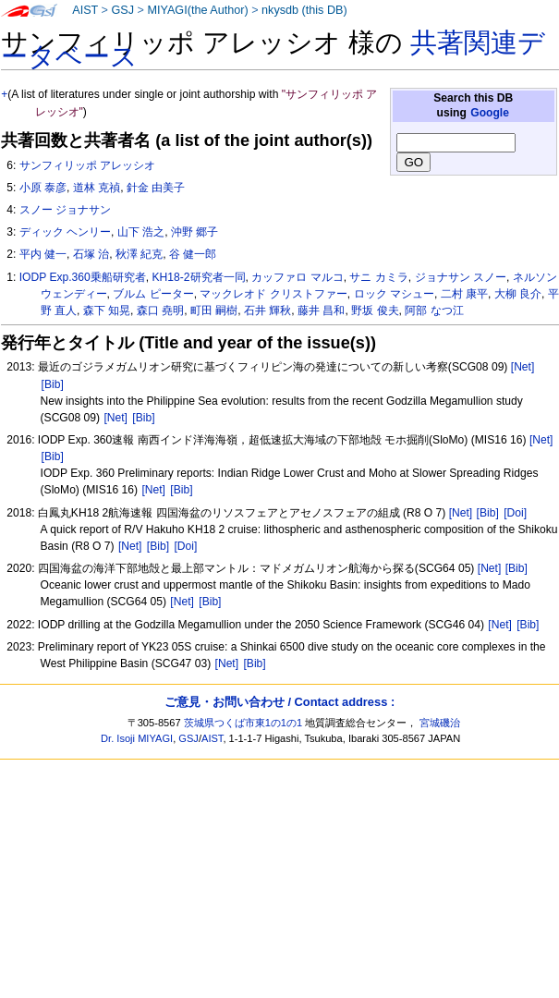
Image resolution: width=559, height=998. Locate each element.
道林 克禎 (96, 187)
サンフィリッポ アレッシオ (87, 165)
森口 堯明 (160, 310)
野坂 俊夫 (374, 310)
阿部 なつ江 (434, 310)
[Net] (523, 366)
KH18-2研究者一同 (199, 277)
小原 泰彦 (43, 187)
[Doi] (515, 512)
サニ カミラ (378, 277)
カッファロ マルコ (297, 277)
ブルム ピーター (153, 293)
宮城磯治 (439, 722)
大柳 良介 (517, 293)
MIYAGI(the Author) (197, 10)
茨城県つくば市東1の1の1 (243, 722)
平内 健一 (43, 254)
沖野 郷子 (194, 231)
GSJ (122, 10)
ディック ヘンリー (65, 231)
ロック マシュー (394, 293)
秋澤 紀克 (139, 254)
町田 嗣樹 (213, 310)
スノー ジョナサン (65, 209)
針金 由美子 (156, 187)
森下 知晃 (106, 310)
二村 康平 (464, 293)
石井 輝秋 (267, 310)
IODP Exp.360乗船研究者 (82, 277)
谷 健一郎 (192, 254)
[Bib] (53, 384)
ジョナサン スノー (460, 277)
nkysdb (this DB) (304, 10)
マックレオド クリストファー (273, 293)
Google (489, 112)
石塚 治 (91, 254)
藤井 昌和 (321, 310)
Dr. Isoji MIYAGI (137, 738)
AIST (85, 10)
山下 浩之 (140, 231)
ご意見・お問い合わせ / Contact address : (279, 702)
